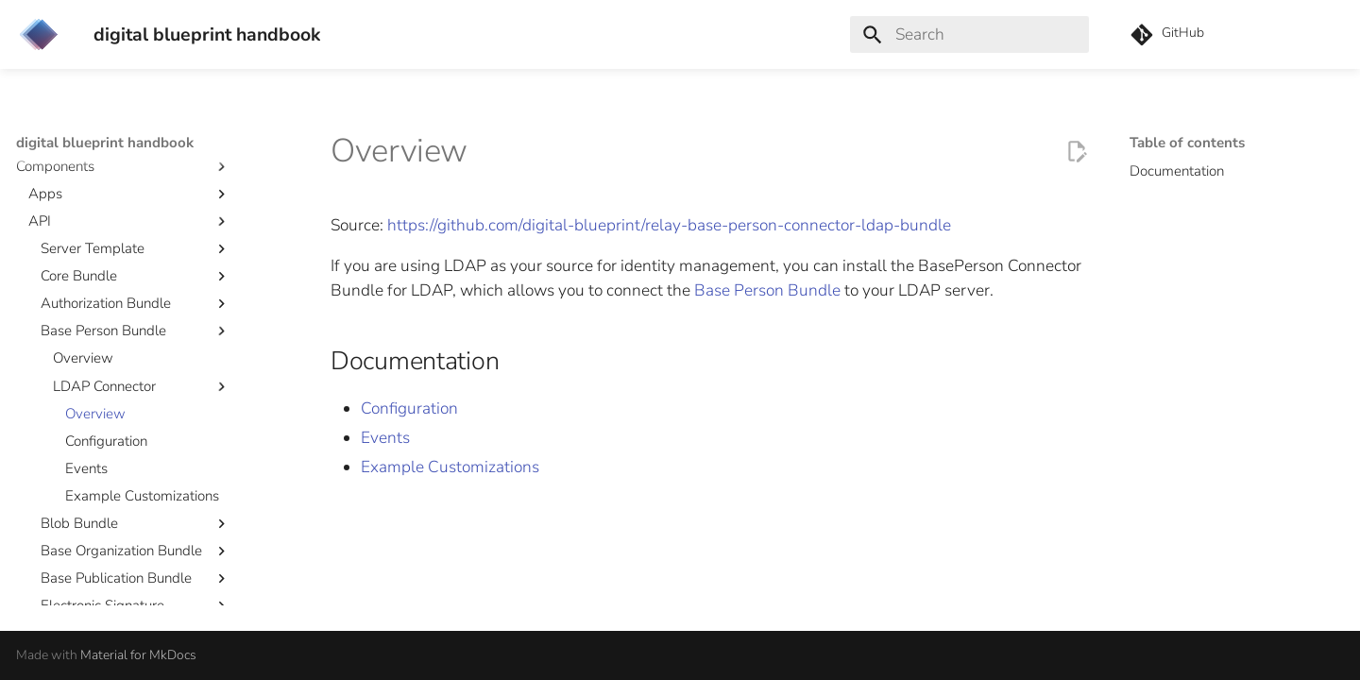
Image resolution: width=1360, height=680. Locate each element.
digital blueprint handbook (105, 143)
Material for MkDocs (138, 655)
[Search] (969, 34)
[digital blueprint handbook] (39, 34)
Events (385, 438)
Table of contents (1187, 143)
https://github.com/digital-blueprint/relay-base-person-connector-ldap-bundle (669, 225)
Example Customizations (450, 467)
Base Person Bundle (767, 290)
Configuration (409, 408)
